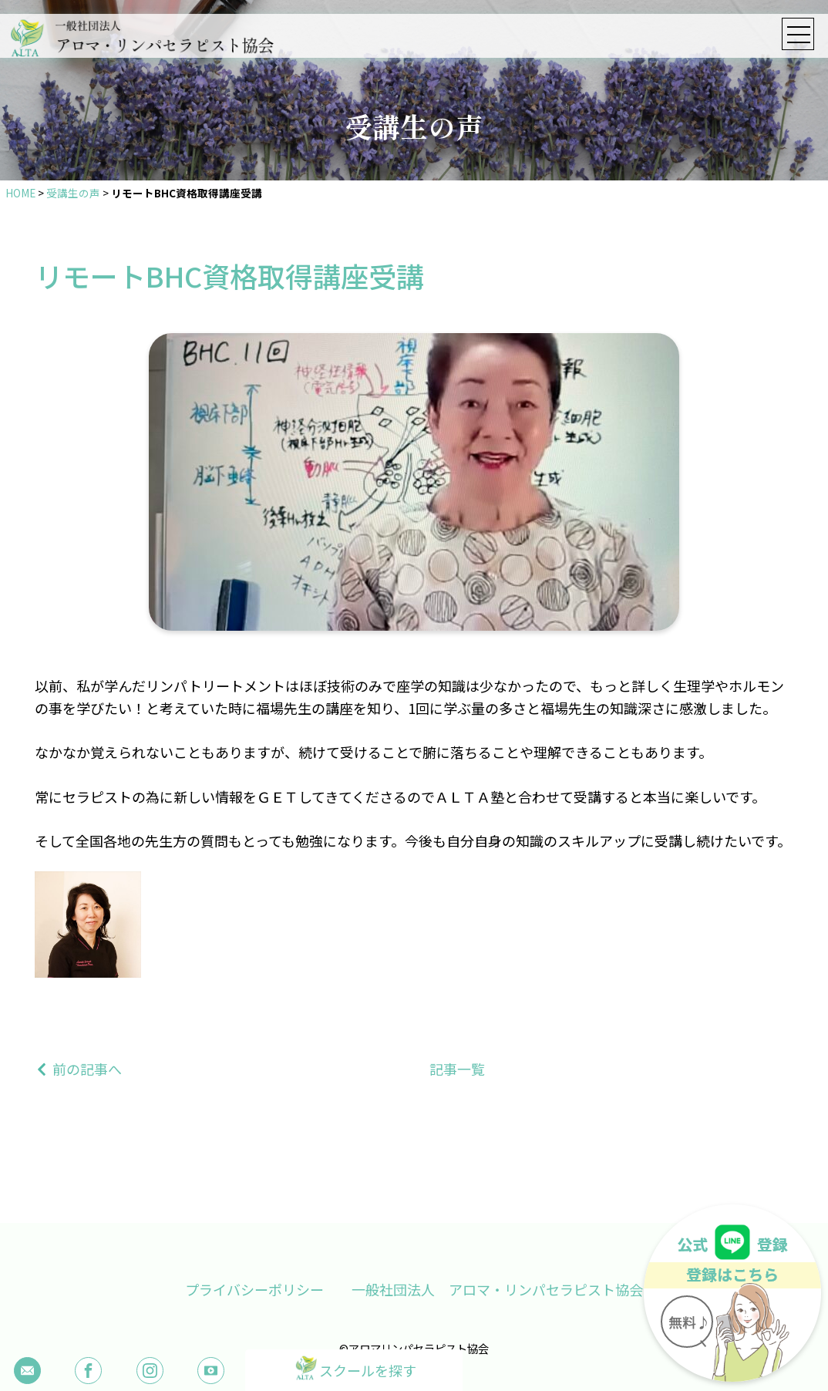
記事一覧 (457, 1069)
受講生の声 (73, 192)
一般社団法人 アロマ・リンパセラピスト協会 (497, 1289)
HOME (20, 192)
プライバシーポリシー (254, 1289)
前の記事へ (87, 1069)
